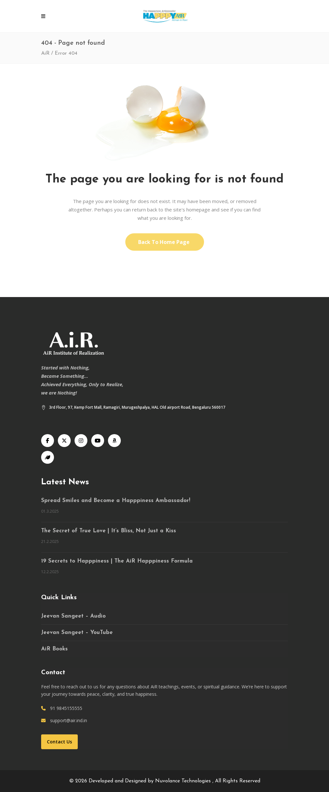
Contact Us (59, 742)
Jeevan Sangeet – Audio (73, 616)
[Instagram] (81, 440)
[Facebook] (47, 440)
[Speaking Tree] (47, 457)
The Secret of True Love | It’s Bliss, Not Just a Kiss (108, 531)
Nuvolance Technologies (183, 781)
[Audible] (114, 440)
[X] (64, 440)
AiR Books (54, 649)
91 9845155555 (66, 708)
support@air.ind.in (68, 720)
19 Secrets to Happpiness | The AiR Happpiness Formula (117, 561)
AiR (45, 53)
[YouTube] (97, 440)
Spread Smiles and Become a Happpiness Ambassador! (115, 500)
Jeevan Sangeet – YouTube (77, 632)
